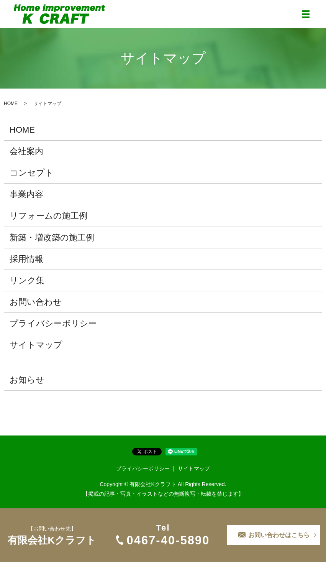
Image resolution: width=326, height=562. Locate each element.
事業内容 (26, 194)
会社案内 (26, 151)
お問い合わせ (36, 302)
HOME (11, 103)
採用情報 (26, 259)
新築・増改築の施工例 (52, 237)
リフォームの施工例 (48, 215)
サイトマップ (36, 345)
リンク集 (27, 280)
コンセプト (32, 172)
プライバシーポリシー (53, 323)
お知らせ (27, 380)
